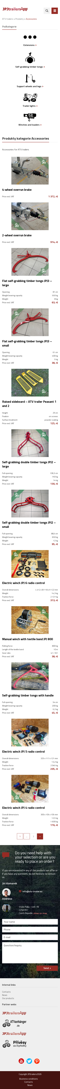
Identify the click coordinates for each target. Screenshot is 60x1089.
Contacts (6, 991)
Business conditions (28, 1078)
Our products (8, 998)
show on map (40, 913)
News (4, 995)
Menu (54, 11)
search (47, 11)
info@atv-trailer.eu (32, 891)
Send (46, 968)
